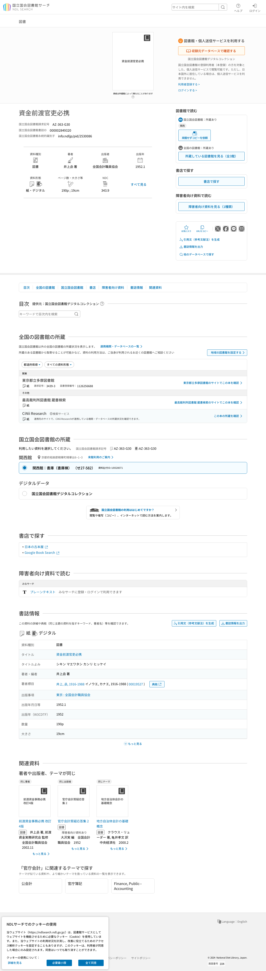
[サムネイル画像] (35, 801)
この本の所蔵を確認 (229, 416)
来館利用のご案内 (101, 457)
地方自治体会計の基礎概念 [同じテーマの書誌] (112, 823)
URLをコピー (202, 228)
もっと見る (42, 853)
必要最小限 (59, 963)
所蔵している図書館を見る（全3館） (211, 156)
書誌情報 (136, 287)
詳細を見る (15, 963)
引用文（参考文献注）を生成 (199, 239)
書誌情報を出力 (191, 247)
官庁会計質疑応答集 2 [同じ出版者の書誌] (73, 821)
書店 (92, 287)
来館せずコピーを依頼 (195, 135)
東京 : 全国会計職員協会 (73, 694)
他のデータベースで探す (196, 254)
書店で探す (211, 181)
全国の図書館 (45, 287)
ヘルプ (238, 7)
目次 (26, 287)
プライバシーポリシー (112, 958)
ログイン (254, 7)
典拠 (157, 684)
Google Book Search (42, 552)
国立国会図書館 (72, 287)
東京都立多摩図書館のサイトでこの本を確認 (213, 383)
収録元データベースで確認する (211, 50)
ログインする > (187, 90)
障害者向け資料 (113, 287)
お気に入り (186, 228)
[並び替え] (32, 364)
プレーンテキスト (42, 591)
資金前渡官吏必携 (69, 654)
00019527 (136, 684)
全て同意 (91, 963)
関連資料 (155, 287)
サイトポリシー (141, 958)
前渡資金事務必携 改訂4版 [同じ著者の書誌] (35, 823)
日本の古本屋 (36, 546)
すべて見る (138, 184)
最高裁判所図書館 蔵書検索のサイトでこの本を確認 (209, 402)
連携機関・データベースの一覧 (122, 346)
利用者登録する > (189, 84)
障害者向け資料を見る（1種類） (211, 206)
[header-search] (199, 7)
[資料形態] (59, 364)
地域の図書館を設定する (228, 352)
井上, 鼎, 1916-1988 (70, 684)
